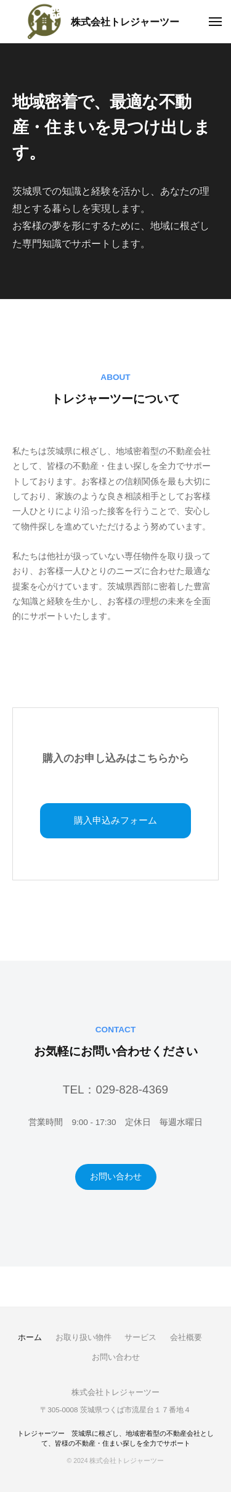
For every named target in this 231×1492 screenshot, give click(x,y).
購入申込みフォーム (115, 820)
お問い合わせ (116, 1176)
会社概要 (186, 1337)
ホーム (30, 1337)
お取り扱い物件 (83, 1337)
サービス (140, 1337)
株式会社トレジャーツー (125, 21)
